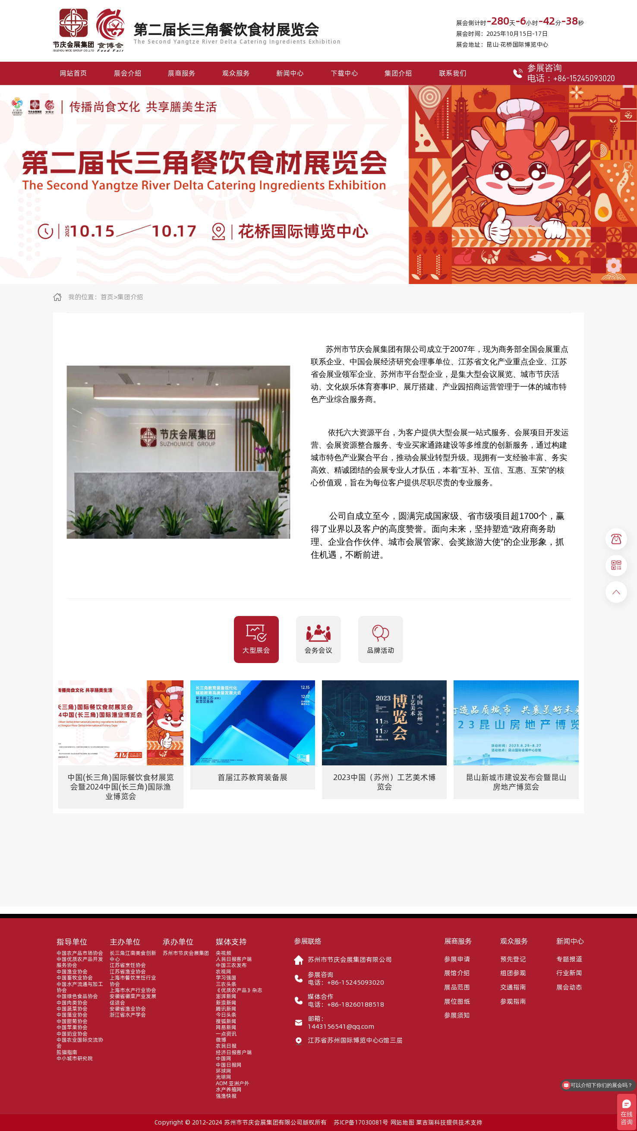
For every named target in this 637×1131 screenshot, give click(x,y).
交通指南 (513, 987)
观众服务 (236, 73)
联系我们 (453, 73)
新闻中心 (290, 73)
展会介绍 (128, 73)
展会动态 (569, 987)
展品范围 (457, 987)
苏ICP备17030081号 (361, 1122)
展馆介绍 (457, 973)
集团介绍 (398, 73)
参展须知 (457, 1015)
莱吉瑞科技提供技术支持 (449, 1122)
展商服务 (182, 73)
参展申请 (457, 959)
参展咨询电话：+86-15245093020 (558, 73)
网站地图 (402, 1122)
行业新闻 (569, 973)
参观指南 (513, 1001)
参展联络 (308, 941)
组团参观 (513, 973)
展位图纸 (457, 1001)
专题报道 (569, 959)
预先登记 (513, 959)
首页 (107, 297)
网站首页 (73, 73)
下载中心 (344, 73)
